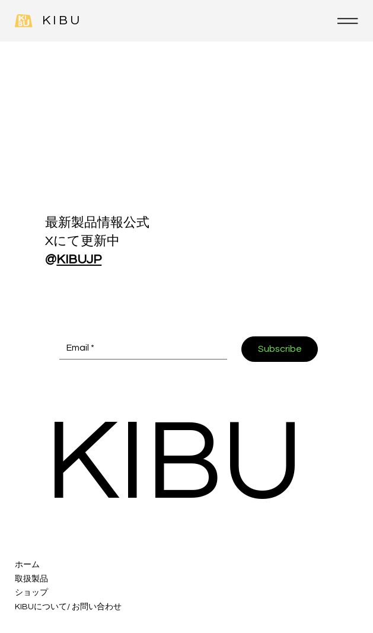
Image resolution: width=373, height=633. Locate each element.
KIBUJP (78, 259)
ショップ (31, 593)
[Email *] (139, 347)
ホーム (27, 565)
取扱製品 (31, 579)
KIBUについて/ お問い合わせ (68, 607)
